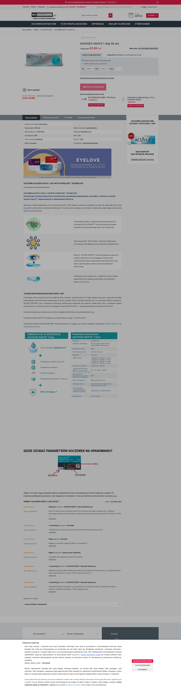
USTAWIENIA (142, 669)
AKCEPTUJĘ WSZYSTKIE (142, 661)
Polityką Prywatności (74, 685)
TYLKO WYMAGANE (142, 665)
